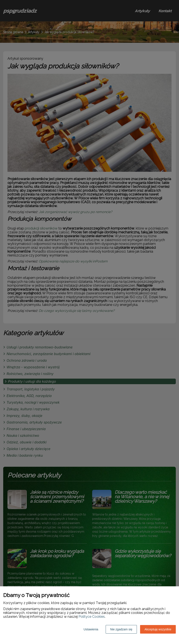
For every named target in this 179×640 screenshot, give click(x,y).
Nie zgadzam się (121, 629)
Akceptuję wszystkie (158, 629)
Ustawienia (91, 629)
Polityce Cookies (91, 617)
